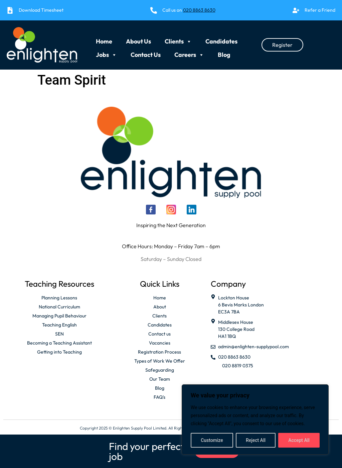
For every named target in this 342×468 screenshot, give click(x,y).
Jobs (106, 51)
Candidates (221, 39)
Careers (189, 51)
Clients (178, 38)
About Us (138, 39)
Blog (224, 53)
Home (104, 39)
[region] (255, 419)
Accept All (299, 440)
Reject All (256, 440)
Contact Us (146, 53)
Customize (212, 440)
